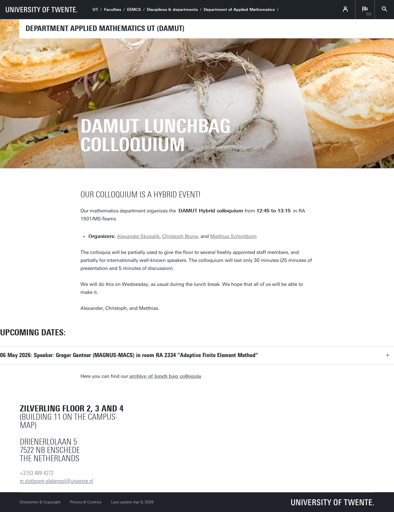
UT (95, 9)
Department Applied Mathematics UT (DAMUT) (105, 28)
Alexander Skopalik (138, 236)
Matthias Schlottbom (233, 236)
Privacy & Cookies (86, 502)
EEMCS (134, 9)
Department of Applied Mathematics (239, 9)
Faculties (112, 9)
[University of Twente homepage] (41, 9)
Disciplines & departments (172, 9)
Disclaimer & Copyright (40, 502)
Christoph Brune (180, 236)
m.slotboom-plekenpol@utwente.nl (56, 481)
